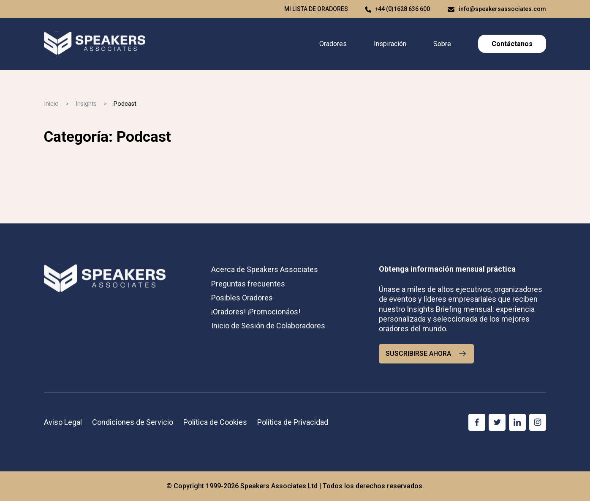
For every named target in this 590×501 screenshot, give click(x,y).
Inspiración (390, 44)
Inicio (51, 103)
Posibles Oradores (242, 297)
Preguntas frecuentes (248, 283)
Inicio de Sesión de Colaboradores (268, 325)
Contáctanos (512, 44)
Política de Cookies (215, 422)
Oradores (333, 44)
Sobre (442, 44)
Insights (86, 103)
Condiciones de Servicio (132, 422)
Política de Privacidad (292, 422)
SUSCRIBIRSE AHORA (426, 353)
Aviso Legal (63, 422)
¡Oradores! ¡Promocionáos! (255, 311)
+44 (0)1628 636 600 (402, 9)
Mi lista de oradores (316, 9)
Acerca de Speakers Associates (264, 269)
